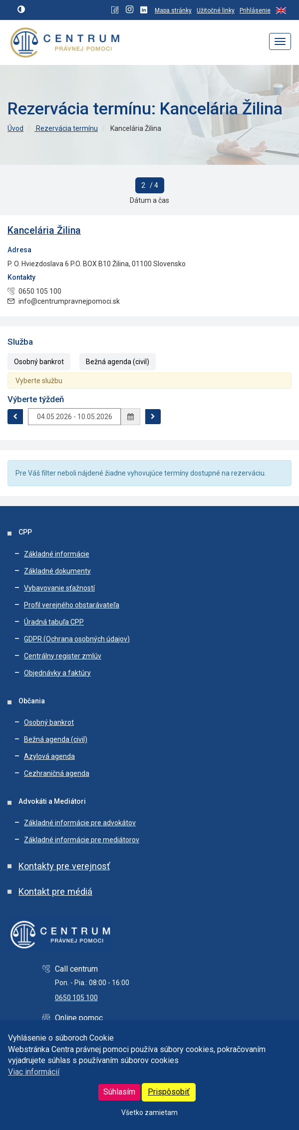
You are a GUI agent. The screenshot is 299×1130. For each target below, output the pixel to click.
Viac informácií (33, 1072)
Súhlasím (119, 1092)
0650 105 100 (76, 998)
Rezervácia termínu (66, 128)
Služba (20, 342)
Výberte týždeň (35, 399)
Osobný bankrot (39, 362)
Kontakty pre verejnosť (64, 866)
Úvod (15, 128)
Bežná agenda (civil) (117, 362)
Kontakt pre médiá (55, 891)
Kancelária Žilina (44, 230)
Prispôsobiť (169, 1092)
